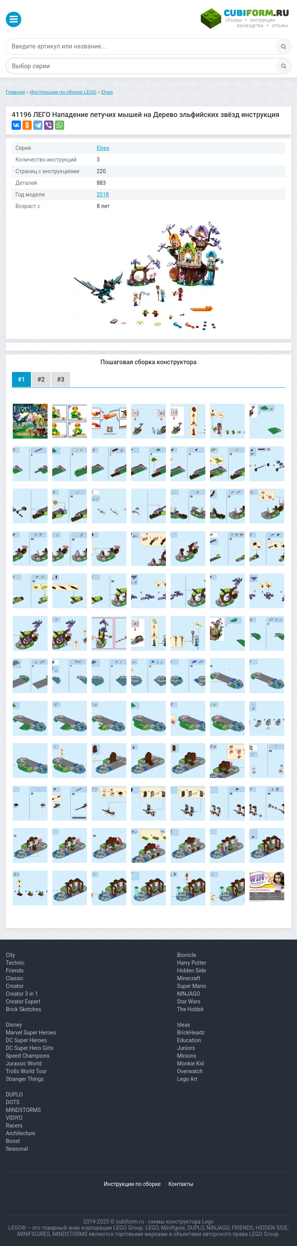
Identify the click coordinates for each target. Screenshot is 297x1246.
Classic (14, 978)
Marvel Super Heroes (31, 1032)
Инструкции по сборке (132, 1184)
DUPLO (14, 1094)
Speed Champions (28, 1056)
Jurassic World (23, 1063)
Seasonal (17, 1149)
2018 (103, 194)
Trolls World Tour (26, 1071)
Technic (15, 963)
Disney (14, 1025)
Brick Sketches (23, 1009)
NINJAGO (188, 994)
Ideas (183, 1025)
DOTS (12, 1102)
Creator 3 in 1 (22, 994)
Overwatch (190, 1071)
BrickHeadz (191, 1032)
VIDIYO (14, 1118)
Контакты (181, 1184)
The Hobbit (190, 1009)
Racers (14, 1125)
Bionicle (186, 955)
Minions (186, 1056)
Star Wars (189, 1001)
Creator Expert (23, 1001)
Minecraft (188, 978)
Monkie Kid (190, 1063)
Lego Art (187, 1079)
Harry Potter (191, 963)
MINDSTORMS (23, 1110)
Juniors (186, 1048)
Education (189, 1040)
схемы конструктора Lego (181, 1221)
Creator (15, 986)
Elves (103, 148)
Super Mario (192, 986)
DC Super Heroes (26, 1040)
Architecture (20, 1133)
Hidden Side (191, 970)
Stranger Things (25, 1079)
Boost (13, 1141)
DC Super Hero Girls (29, 1048)
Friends (15, 970)
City (10, 955)
